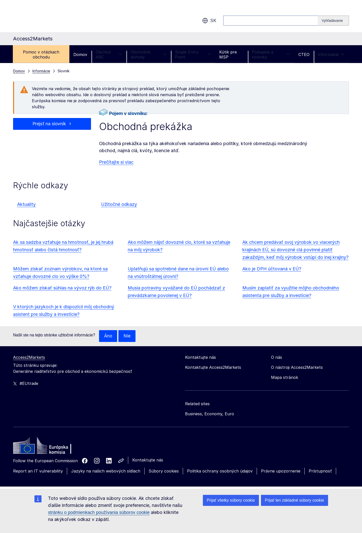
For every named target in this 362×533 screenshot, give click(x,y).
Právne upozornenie (280, 471)
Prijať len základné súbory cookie (294, 500)
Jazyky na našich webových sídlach (105, 471)
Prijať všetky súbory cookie (231, 500)
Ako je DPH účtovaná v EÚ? (271, 268)
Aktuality (26, 204)
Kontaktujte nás (147, 460)
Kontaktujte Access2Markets (213, 367)
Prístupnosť (320, 471)
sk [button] (209, 21)
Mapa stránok (284, 377)
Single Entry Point (193, 54)
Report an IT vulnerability (38, 471)
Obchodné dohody (148, 54)
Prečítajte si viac (116, 162)
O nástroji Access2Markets (297, 367)
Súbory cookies (164, 471)
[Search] (333, 21)
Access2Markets (29, 357)
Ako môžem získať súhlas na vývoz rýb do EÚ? (62, 287)
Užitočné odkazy (119, 204)
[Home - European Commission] (49, 447)
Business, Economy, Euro (209, 414)
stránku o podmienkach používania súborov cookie (99, 512)
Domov (80, 54)
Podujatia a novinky (271, 54)
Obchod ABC (109, 54)
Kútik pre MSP (228, 54)
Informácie (331, 54)
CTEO (303, 54)
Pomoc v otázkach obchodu (41, 54)
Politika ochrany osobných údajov (220, 471)
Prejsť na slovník (49, 124)
